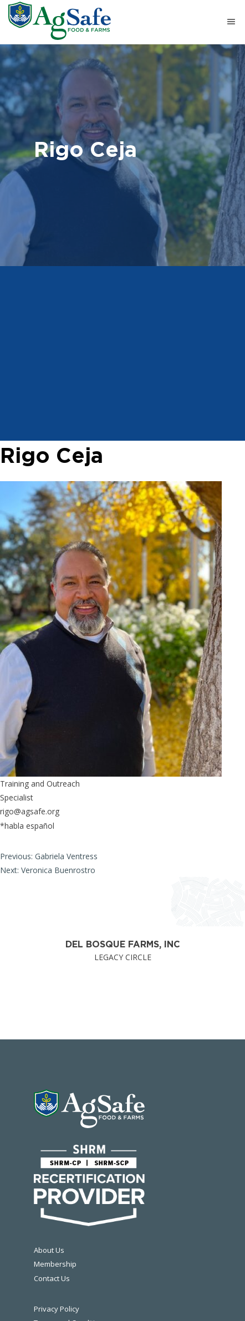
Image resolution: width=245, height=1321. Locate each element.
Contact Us (52, 1278)
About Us (49, 1250)
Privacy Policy (56, 1309)
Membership (55, 1264)
